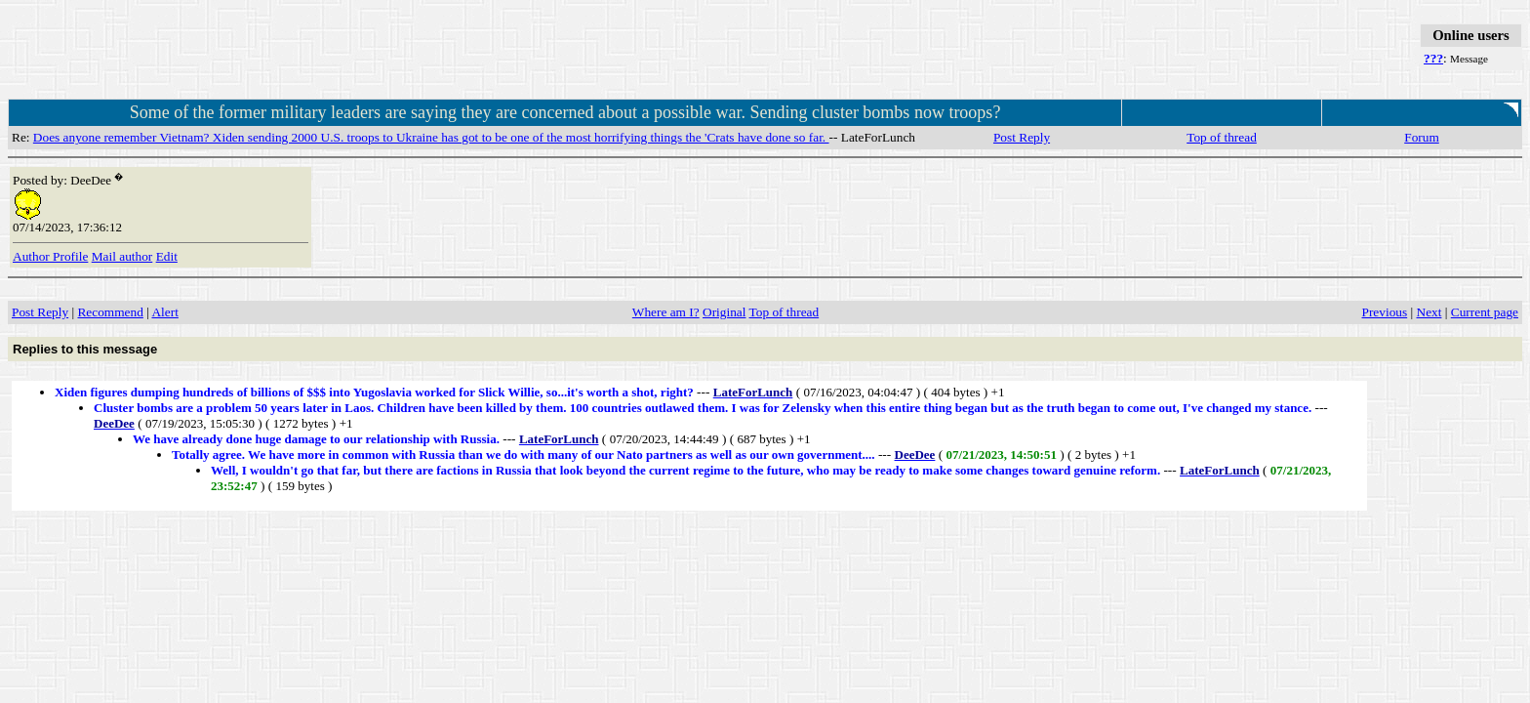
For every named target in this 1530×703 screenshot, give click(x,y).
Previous (1385, 312)
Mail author (122, 256)
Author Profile (50, 256)
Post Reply (1021, 137)
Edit (167, 256)
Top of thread (1222, 137)
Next (1429, 312)
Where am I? (666, 312)
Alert (164, 312)
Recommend (109, 312)
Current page (1484, 312)
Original (724, 312)
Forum (1421, 137)
